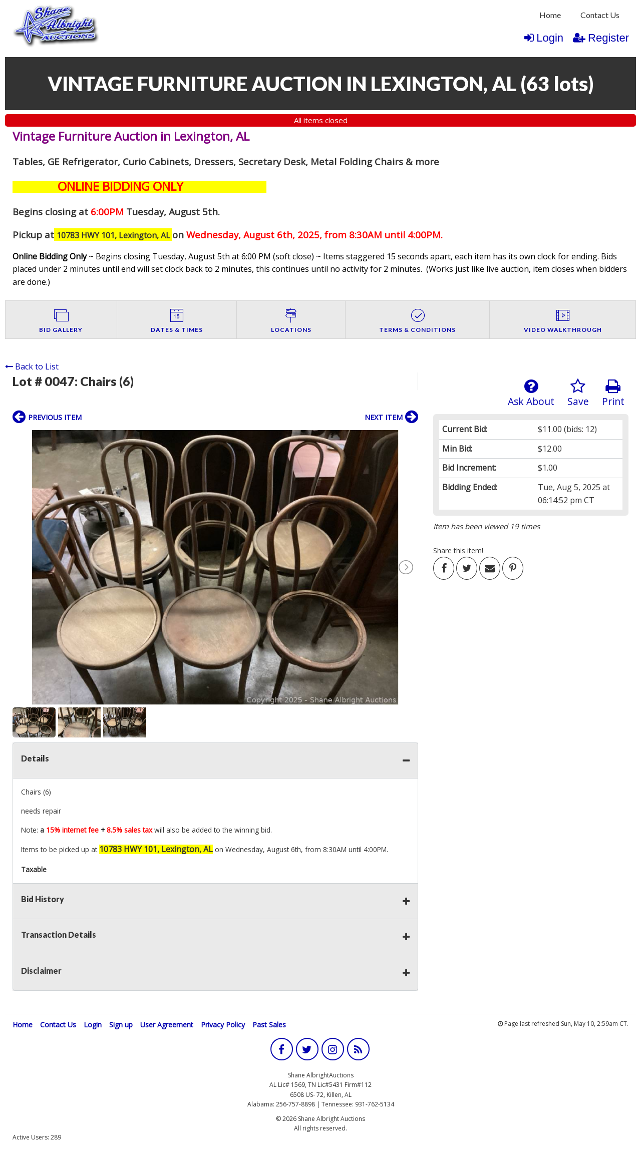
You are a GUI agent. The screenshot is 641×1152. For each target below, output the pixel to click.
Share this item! (458, 550)
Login (543, 38)
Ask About (531, 393)
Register (601, 38)
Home (550, 15)
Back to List (32, 366)
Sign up (121, 1024)
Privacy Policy (223, 1024)
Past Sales (269, 1024)
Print (613, 393)
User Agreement (166, 1024)
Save (578, 393)
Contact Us (599, 15)
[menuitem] (550, 15)
